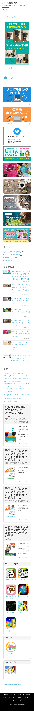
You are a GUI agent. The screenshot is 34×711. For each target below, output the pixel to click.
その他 (7, 260)
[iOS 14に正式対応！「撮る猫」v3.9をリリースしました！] (7, 299)
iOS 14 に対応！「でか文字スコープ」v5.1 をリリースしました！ (21, 323)
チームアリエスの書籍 (12, 255)
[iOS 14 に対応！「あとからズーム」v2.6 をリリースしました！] (7, 310)
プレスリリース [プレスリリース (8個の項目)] (9, 386)
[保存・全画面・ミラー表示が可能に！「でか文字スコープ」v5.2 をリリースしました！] (7, 285)
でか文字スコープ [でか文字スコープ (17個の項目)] (10, 383)
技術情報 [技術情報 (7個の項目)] (7, 398)
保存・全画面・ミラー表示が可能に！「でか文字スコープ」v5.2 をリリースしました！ (20, 288)
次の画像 (14, 17)
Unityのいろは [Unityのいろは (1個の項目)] (17, 378)
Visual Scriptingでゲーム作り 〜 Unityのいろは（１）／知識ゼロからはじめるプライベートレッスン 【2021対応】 (20, 275)
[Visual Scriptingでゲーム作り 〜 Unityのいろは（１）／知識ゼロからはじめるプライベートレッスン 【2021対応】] (7, 272)
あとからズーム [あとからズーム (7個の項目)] (9, 381)
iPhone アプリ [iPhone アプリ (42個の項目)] (20, 373)
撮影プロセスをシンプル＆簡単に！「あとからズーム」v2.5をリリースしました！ (20, 358)
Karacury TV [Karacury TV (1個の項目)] (8, 376)
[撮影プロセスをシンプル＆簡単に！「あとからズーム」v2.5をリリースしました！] (7, 356)
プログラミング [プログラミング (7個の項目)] (20, 386)
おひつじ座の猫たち (12, 3)
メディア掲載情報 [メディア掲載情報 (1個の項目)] (19, 389)
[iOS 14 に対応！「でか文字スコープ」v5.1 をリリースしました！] (7, 321)
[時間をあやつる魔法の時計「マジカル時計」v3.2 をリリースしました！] (7, 332)
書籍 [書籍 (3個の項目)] (20, 398)
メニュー (5, 9)
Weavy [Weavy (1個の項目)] (26, 378)
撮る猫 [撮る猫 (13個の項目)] (14, 398)
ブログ (13, 694)
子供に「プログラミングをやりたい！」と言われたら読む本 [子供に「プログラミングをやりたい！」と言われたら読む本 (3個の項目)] (17, 395)
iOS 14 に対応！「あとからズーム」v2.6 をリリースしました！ (21, 312)
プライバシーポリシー (22, 697)
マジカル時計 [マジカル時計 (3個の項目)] (8, 389)
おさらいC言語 (10, 257)
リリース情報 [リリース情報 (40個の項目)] (8, 391)
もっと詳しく (24, 443)
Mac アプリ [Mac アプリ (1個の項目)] (8, 378)
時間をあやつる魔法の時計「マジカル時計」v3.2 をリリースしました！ (21, 333)
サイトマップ (17, 700)
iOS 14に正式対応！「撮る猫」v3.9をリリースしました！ (20, 301)
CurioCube (20, 694)
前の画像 (7, 17)
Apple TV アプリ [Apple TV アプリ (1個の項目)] (9, 373)
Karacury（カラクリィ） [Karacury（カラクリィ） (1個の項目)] (21, 376)
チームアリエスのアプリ (13, 252)
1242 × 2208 (17, 68)
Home (6, 694)
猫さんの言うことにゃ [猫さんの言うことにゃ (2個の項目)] (11, 401)
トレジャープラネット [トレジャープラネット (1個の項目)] (23, 383)
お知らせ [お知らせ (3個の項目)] (18, 381)
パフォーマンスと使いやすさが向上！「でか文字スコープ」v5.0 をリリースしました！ (20, 346)
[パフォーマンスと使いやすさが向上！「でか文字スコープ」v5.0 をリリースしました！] (7, 343)
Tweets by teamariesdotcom (12, 684)
